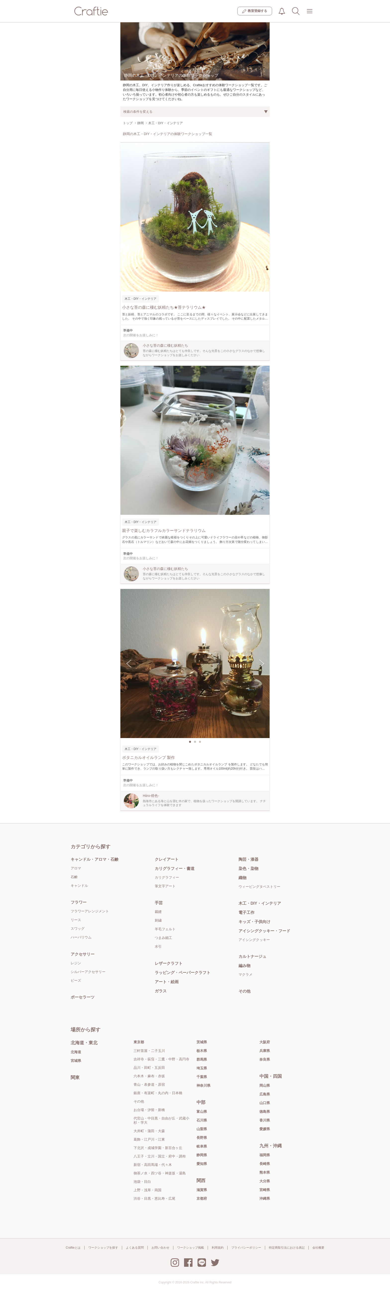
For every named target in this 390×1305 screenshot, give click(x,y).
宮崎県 (264, 1190)
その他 (244, 991)
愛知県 (201, 1164)
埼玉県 (201, 1068)
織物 (242, 878)
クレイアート (167, 859)
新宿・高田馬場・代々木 (153, 1165)
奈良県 (264, 1059)
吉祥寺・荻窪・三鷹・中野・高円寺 (161, 1059)
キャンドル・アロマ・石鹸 (94, 859)
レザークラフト (169, 963)
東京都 (139, 1042)
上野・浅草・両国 (147, 1190)
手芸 (159, 903)
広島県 (264, 1094)
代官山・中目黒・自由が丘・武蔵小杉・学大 (161, 1120)
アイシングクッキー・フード (264, 931)
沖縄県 (264, 1198)
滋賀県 (201, 1190)
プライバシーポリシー (246, 1247)
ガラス (161, 991)
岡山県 (264, 1085)
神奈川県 (203, 1085)
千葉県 (201, 1077)
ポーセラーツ (83, 997)
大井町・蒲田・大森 (149, 1131)
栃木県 (201, 1051)
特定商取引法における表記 (287, 1247)
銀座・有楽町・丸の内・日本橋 (158, 1093)
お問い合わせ (160, 1247)
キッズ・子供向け (254, 922)
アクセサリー (83, 954)
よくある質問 (135, 1247)
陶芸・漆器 (248, 859)
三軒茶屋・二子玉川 (149, 1051)
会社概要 (318, 1247)
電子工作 (246, 912)
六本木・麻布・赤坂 (149, 1076)
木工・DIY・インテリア (260, 903)
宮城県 (76, 1061)
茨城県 (201, 1042)
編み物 (244, 966)
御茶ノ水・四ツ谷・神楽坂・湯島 (160, 1173)
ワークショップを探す (103, 1247)
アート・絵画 (167, 982)
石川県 (201, 1120)
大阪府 (264, 1042)
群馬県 (201, 1059)
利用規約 (218, 1247)
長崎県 (264, 1164)
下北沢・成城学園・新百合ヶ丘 (158, 1148)
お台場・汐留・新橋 (149, 1110)
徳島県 (264, 1112)
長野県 (201, 1138)
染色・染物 (248, 868)
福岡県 (264, 1155)
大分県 (264, 1181)
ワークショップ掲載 (190, 1247)
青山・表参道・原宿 (149, 1084)
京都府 (201, 1198)
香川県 (264, 1120)
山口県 (264, 1103)
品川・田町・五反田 (149, 1068)
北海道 (76, 1052)
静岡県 (201, 1155)
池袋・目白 (142, 1182)
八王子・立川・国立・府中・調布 (160, 1156)
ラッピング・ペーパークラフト (182, 972)
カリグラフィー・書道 (175, 868)
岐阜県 (201, 1146)
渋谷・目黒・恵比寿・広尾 (154, 1198)
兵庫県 (264, 1051)
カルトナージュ (252, 956)
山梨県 (201, 1129)
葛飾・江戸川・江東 (149, 1139)
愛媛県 (264, 1129)
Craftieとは (73, 1247)
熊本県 (264, 1172)
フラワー (79, 902)
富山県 (201, 1112)
